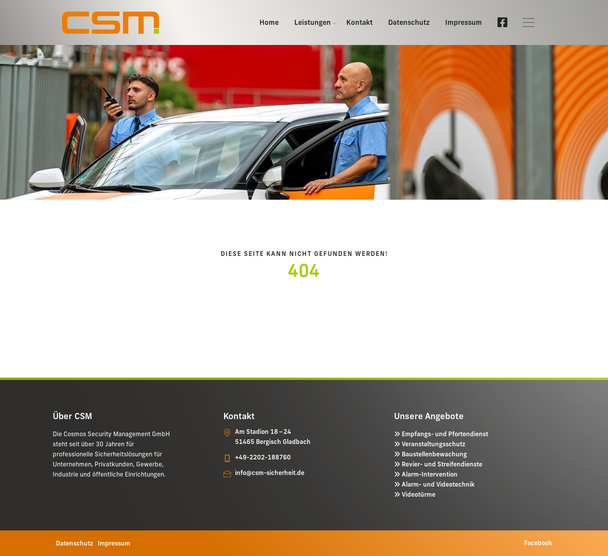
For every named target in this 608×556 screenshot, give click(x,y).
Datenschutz (409, 22)
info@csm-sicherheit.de (269, 473)
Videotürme (417, 494)
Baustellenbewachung (433, 454)
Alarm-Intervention (429, 474)
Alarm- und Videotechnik (437, 484)
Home (269, 22)
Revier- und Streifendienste (441, 464)
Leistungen (312, 22)
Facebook (538, 543)
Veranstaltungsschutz (432, 444)
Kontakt (359, 22)
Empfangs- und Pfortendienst (444, 434)
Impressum (463, 22)
